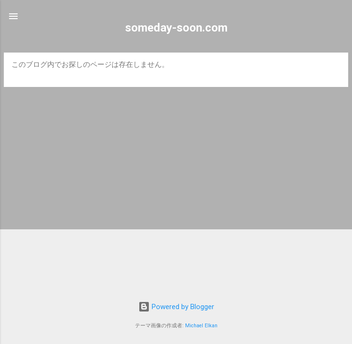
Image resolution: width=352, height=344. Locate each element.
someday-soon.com (176, 27)
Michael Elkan (201, 325)
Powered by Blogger (176, 306)
